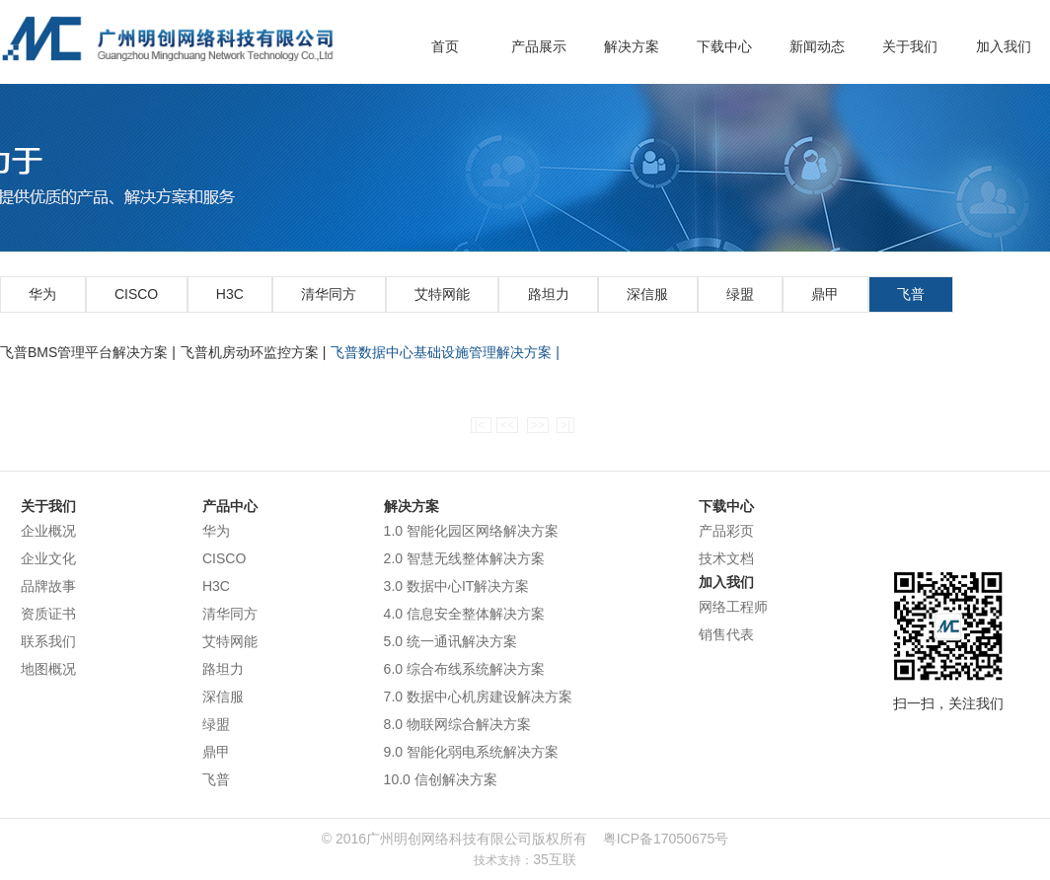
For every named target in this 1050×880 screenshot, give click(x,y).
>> (538, 425)
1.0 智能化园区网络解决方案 (471, 531)
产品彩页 (726, 531)
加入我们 (1003, 46)
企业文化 (48, 558)
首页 (445, 46)
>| (565, 425)
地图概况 (48, 669)
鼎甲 (825, 294)
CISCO (136, 294)
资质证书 (48, 614)
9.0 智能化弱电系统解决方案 (471, 752)
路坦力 (548, 294)
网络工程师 (733, 607)
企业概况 (48, 531)
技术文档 (726, 558)
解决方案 (631, 46)
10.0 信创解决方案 (440, 779)
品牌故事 (48, 586)
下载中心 (724, 46)
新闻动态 (817, 46)
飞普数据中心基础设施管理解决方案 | (445, 352)
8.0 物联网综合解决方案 (457, 724)
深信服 (647, 294)
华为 (42, 294)
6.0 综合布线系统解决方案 (464, 669)
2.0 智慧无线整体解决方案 (464, 558)
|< (481, 425)
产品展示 (538, 46)
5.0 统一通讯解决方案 (450, 641)
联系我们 (48, 641)
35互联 (554, 859)
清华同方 (328, 294)
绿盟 (740, 294)
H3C (230, 294)
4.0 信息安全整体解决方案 (464, 614)
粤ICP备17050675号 (666, 838)
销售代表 (726, 634)
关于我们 (910, 46)
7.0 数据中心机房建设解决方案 (478, 696)
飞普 (911, 294)
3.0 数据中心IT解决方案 (457, 586)
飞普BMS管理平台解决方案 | (88, 352)
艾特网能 (442, 294)
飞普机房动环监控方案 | (254, 352)
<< (507, 425)
